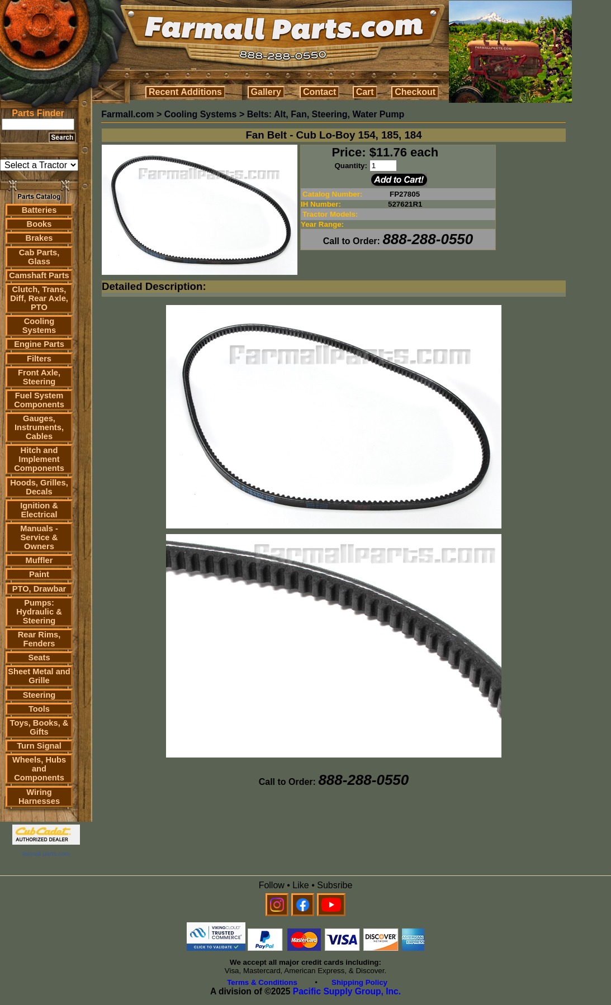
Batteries (39, 210)
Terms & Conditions (262, 982)
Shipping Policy (359, 982)
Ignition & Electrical (39, 510)
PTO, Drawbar (39, 588)
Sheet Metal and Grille (39, 676)
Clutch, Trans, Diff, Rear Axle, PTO (39, 298)
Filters (39, 358)
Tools (39, 708)
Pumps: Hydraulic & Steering (38, 611)
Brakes (39, 238)
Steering (39, 694)
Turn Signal (39, 745)
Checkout (415, 92)
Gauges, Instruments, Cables (39, 427)
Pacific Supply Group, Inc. (347, 991)
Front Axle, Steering (39, 377)
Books (39, 224)
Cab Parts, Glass (39, 257)
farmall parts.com (45, 853)
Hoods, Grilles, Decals (39, 487)
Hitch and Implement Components (39, 459)
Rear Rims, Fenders (39, 639)
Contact (320, 92)
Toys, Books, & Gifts (39, 727)
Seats (39, 657)
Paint (39, 574)
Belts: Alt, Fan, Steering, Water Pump (326, 114)
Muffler (39, 560)
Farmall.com (127, 114)
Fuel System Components (39, 400)
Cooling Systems (39, 326)
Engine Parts (39, 344)
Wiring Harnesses (39, 797)
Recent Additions (185, 92)
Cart (365, 92)
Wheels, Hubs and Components (39, 768)
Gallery (266, 92)
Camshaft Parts (39, 275)
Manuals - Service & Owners (39, 537)
